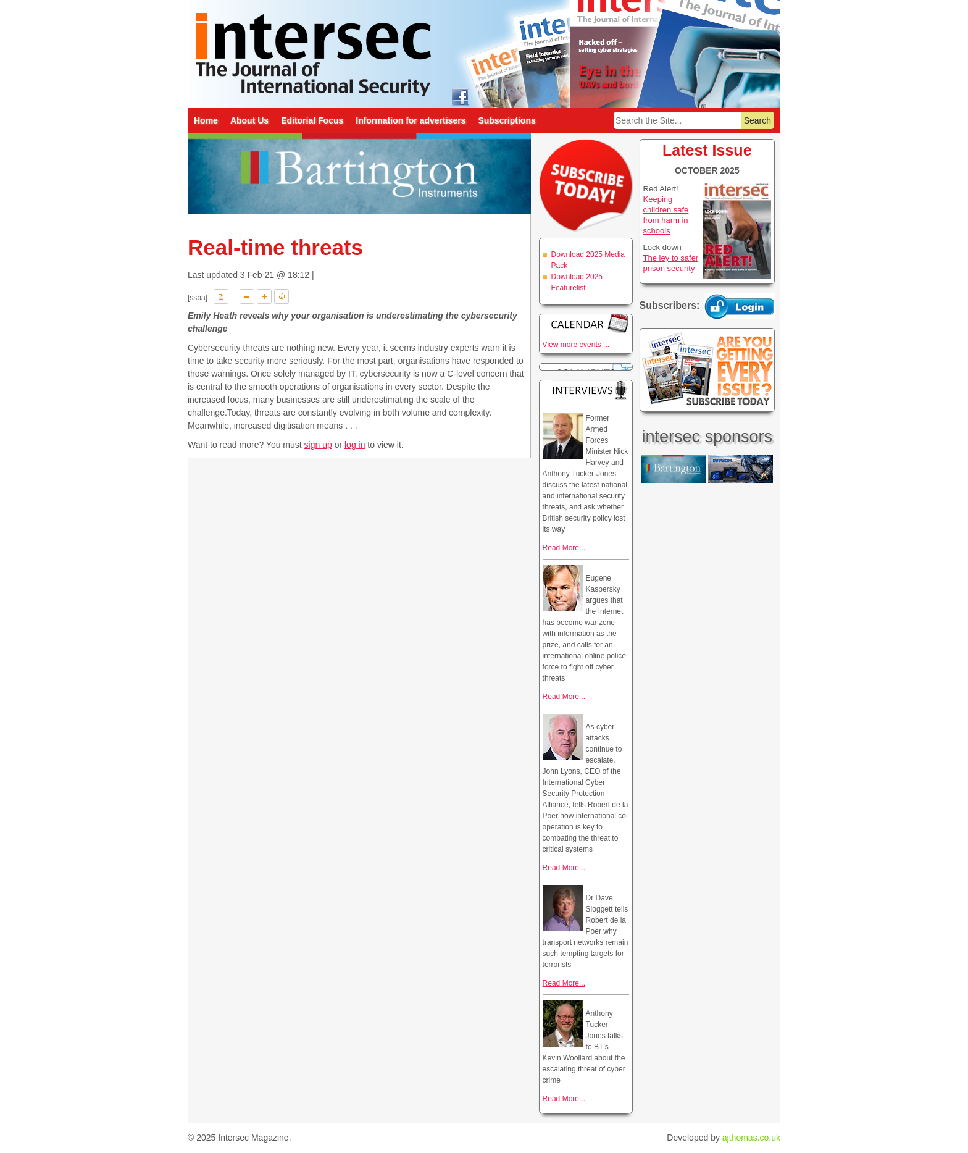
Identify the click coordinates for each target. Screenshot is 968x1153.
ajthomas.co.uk (751, 1138)
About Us (249, 120)
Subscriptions (506, 120)
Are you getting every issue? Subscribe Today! (707, 370)
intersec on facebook (460, 96)
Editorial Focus (312, 120)
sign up (318, 445)
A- (247, 296)
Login (739, 306)
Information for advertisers (410, 120)
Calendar (586, 323)
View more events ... (576, 344)
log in (354, 445)
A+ (264, 296)
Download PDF (221, 296)
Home (206, 120)
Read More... (564, 547)
